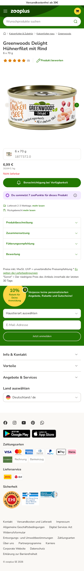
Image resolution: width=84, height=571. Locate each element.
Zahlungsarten (66, 538)
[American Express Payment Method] (29, 452)
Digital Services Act (60, 527)
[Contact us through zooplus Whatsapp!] (42, 422)
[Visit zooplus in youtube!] (23, 422)
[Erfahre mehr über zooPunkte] (75, 195)
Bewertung (42, 254)
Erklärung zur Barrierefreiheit (20, 554)
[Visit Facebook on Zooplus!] (5, 422)
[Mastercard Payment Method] (18, 452)
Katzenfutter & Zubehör (21, 33)
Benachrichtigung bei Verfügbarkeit (42, 182)
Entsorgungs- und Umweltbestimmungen (28, 538)
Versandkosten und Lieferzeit (34, 522)
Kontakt (7, 522)
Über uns (8, 543)
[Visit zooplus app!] (16, 437)
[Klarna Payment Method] (72, 452)
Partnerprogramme (30, 543)
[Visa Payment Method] (7, 452)
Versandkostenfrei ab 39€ (42, 2)
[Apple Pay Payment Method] (61, 452)
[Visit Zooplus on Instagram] (14, 422)
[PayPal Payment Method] (50, 452)
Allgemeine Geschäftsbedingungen (24, 527)
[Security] (11, 500)
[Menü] (5, 11)
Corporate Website (14, 548)
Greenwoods (64, 33)
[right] (76, 105)
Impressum (63, 522)
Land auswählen (16, 388)
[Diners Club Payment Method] (39, 452)
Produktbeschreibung (42, 222)
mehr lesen (38, 205)
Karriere (50, 543)
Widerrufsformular (14, 532)
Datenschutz (37, 548)
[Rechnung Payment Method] (21, 459)
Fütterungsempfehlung (42, 243)
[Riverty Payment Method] (7, 460)
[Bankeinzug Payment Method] (37, 459)
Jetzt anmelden (42, 336)
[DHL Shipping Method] (7, 477)
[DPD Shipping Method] (18, 477)
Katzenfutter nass (46, 33)
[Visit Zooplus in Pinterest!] (33, 422)
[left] (7, 105)
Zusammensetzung (42, 233)
